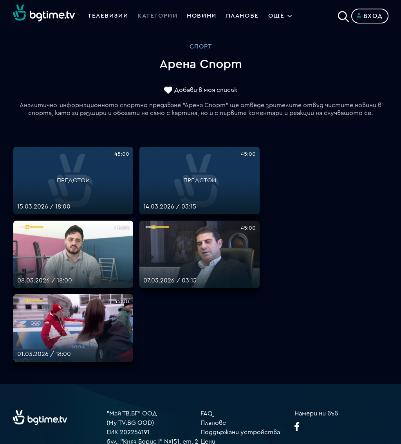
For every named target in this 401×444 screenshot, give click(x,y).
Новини (203, 16)
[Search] (343, 14)
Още (278, 16)
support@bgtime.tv (135, 388)
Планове (213, 313)
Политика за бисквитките (241, 370)
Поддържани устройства (240, 323)
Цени (207, 332)
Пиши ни (213, 379)
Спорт (201, 46)
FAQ (206, 304)
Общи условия (222, 341)
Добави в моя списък (205, 90)
